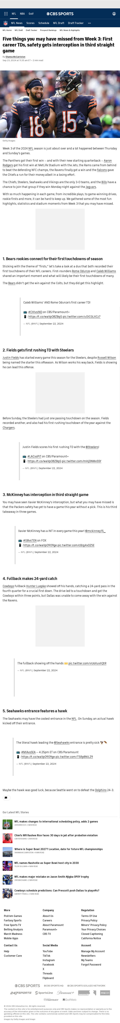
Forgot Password (91, 964)
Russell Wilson (107, 358)
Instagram (49, 960)
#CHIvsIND (35, 312)
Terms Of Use (89, 916)
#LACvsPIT (34, 456)
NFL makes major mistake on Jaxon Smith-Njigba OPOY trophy (51, 876)
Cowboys (8, 586)
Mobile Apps (11, 938)
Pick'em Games (13, 916)
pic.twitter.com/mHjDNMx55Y (81, 461)
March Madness (13, 934)
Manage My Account (93, 951)
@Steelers (92, 447)
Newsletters (88, 955)
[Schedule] (43, 23)
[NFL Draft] (58, 23)
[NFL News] (16, 23)
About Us (48, 916)
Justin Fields (11, 358)
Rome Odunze (81, 271)
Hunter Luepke (36, 586)
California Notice (91, 938)
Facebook (48, 964)
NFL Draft (19, 30)
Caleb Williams (106, 271)
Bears (11, 283)
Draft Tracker (31, 30)
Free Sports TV (12, 925)
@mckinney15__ (95, 531)
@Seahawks (62, 742)
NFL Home (7, 30)
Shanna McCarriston (15, 56)
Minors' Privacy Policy (94, 925)
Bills (104, 182)
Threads (47, 973)
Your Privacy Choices (93, 929)
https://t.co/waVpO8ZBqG (45, 316)
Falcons (102, 170)
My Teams (87, 960)
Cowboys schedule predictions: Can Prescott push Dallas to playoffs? (56, 890)
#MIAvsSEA (28, 752)
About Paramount (53, 925)
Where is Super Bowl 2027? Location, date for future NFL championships (58, 849)
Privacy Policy (89, 920)
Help (6, 951)
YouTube (48, 951)
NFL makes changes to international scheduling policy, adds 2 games (56, 821)
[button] (90, 23)
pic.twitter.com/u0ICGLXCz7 (81, 316)
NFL (30, 148)
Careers (47, 920)
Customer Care (13, 955)
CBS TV (47, 934)
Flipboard (48, 978)
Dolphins (101, 790)
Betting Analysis (13, 929)
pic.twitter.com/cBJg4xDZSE (75, 545)
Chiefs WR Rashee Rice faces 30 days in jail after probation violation (56, 835)
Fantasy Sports (13, 920)
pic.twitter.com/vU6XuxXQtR (87, 663)
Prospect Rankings (48, 30)
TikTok (46, 955)
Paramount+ (50, 929)
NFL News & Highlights (70, 30)
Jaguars (91, 187)
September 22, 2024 (51, 323)
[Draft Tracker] (76, 23)
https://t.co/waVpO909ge (40, 545)
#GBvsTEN (30, 540)
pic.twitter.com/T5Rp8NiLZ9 (74, 757)
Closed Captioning (92, 934)
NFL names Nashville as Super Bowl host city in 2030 (46, 863)
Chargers (9, 427)
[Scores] (30, 23)
